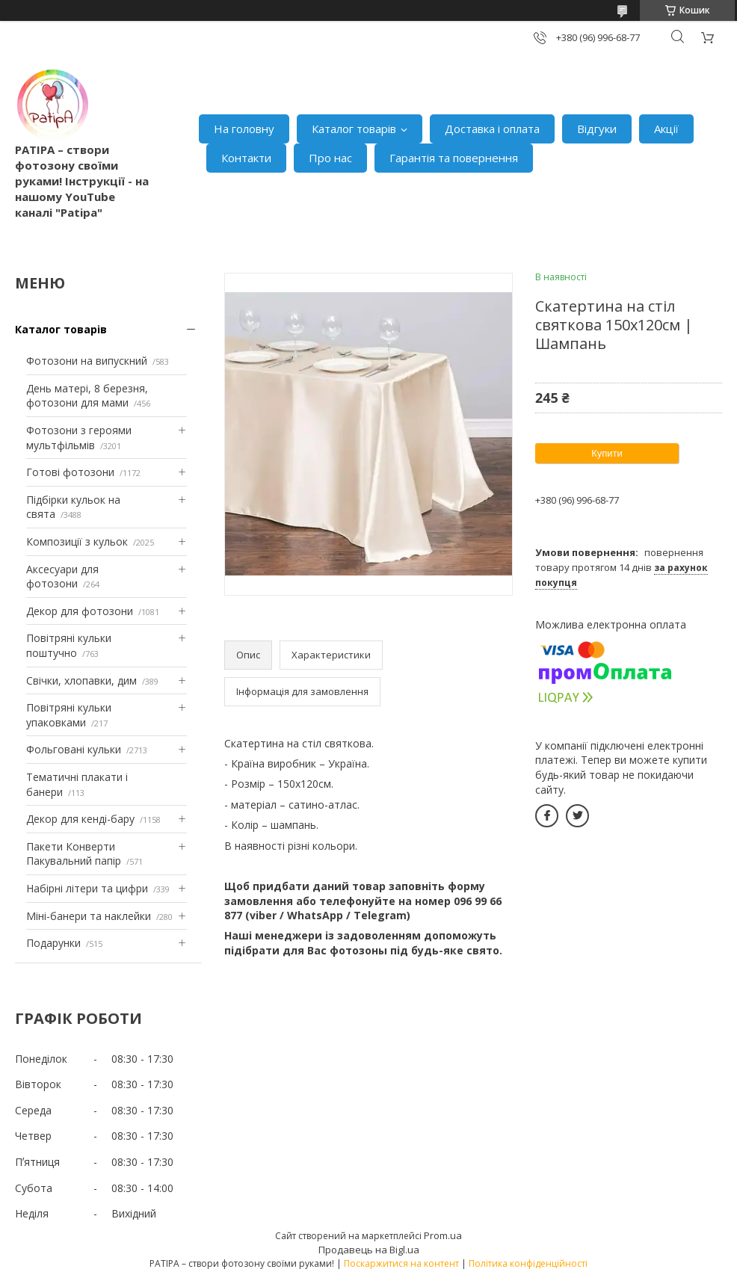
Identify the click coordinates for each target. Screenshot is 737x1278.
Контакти (246, 157)
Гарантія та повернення (453, 157)
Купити (607, 453)
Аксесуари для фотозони (62, 576)
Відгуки (597, 128)
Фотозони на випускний (86, 361)
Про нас (330, 157)
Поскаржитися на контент (401, 1263)
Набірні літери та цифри (87, 888)
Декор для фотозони (79, 611)
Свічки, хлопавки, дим (81, 680)
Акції (666, 128)
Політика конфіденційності (528, 1263)
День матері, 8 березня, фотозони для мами (87, 395)
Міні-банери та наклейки (88, 916)
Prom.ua (443, 1235)
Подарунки (53, 943)
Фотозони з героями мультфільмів (79, 437)
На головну (244, 128)
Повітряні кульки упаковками (68, 714)
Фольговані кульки (73, 749)
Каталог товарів (354, 128)
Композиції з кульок (77, 541)
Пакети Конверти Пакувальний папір (73, 853)
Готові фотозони (70, 472)
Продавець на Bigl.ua (368, 1249)
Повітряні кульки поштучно (68, 645)
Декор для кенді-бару (80, 819)
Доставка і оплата (492, 128)
